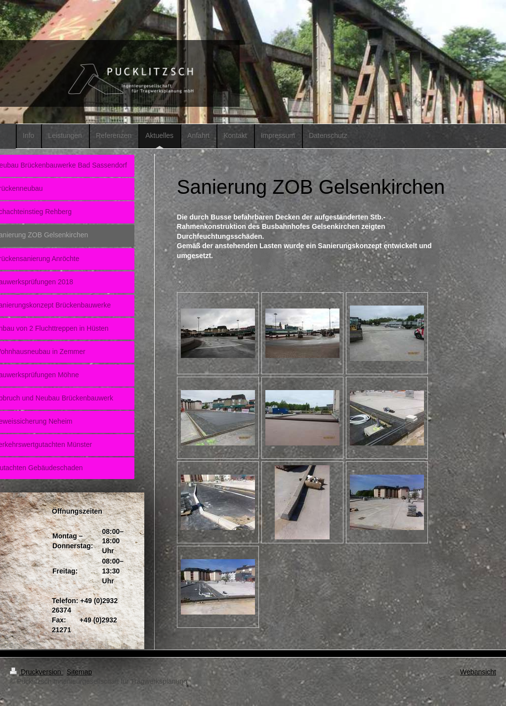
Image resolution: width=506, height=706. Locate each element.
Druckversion (36, 672)
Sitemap (79, 672)
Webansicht (478, 672)
